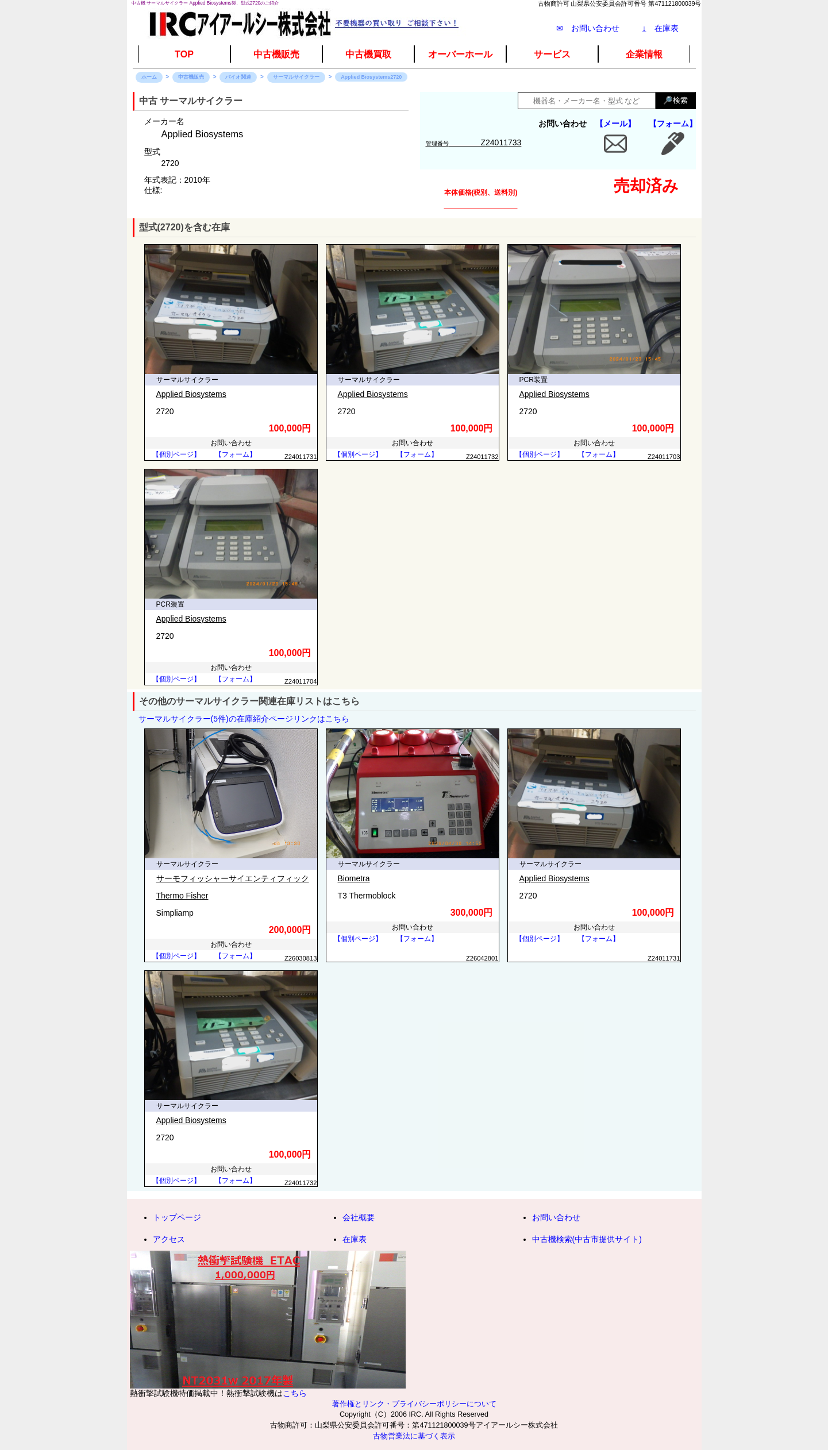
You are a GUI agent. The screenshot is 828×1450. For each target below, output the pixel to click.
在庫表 (660, 28)
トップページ (177, 1217)
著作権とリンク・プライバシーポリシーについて (414, 1404)
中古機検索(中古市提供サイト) (587, 1239)
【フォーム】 (673, 123)
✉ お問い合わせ (587, 28)
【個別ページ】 (176, 454)
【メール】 (615, 123)
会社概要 (358, 1217)
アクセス (169, 1239)
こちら (295, 1393)
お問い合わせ (556, 1217)
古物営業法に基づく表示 (414, 1436)
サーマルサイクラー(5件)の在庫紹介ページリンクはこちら (243, 718)
